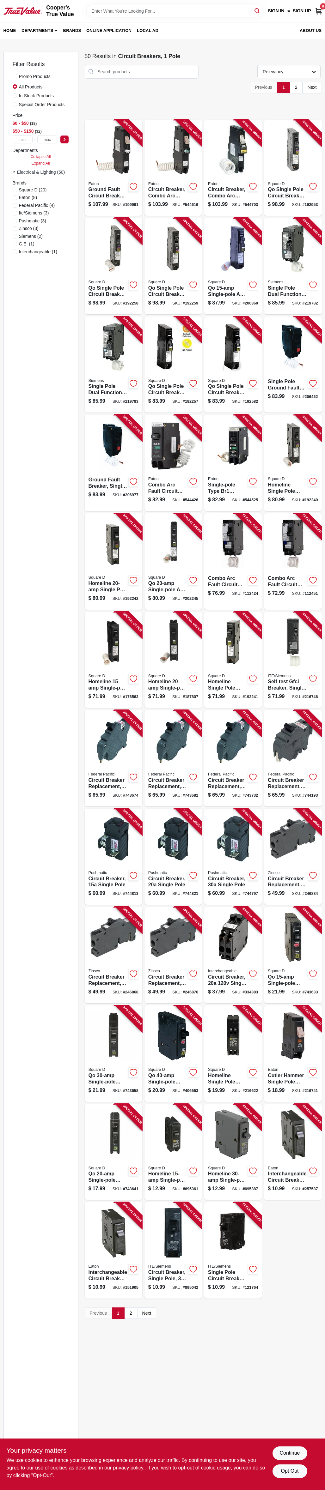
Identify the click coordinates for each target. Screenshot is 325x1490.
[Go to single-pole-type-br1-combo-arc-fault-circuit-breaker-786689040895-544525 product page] (233, 463)
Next (312, 87)
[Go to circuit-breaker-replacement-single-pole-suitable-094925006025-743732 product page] (233, 758)
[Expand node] (15, 172)
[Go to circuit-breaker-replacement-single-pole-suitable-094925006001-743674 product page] (113, 758)
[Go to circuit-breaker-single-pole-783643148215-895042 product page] (173, 1250)
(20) (33, 189)
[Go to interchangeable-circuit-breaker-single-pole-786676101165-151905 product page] (113, 1250)
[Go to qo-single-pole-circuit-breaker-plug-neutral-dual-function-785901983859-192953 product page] (293, 168)
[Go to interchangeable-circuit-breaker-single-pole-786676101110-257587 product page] (293, 1152)
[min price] (23, 139)
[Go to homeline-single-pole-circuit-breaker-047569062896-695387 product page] (233, 1152)
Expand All (41, 163)
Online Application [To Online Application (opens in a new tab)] (109, 30)
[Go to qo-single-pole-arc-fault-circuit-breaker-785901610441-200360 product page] (233, 266)
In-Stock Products (36, 95)
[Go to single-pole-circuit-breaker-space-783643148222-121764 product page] (233, 1250)
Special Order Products (42, 104)
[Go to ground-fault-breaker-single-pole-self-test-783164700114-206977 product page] (113, 463)
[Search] (257, 10)
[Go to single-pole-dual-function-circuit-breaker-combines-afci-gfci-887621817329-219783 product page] (113, 365)
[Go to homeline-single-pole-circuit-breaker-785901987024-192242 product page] (113, 561)
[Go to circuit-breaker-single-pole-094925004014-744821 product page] (173, 857)
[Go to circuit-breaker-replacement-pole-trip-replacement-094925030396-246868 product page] (113, 955)
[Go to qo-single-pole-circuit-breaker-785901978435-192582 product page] (233, 365)
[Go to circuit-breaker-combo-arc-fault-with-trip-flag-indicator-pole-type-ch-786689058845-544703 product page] (233, 168)
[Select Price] (64, 139)
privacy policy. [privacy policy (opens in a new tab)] (128, 1467)
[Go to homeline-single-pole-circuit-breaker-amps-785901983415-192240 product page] (293, 463)
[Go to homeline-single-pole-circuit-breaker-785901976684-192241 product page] (233, 660)
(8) (28, 197)
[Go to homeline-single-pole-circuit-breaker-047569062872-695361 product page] (173, 1152)
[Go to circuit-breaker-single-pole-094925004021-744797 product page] (233, 857)
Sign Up (302, 10)
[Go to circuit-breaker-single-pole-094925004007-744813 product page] (113, 857)
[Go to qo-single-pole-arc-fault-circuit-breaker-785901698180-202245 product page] (173, 561)
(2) (31, 236)
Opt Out (289, 1471)
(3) (34, 212)
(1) (26, 243)
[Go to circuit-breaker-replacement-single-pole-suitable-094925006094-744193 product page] (293, 758)
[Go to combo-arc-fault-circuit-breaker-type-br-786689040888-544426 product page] (173, 463)
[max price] (47, 139)
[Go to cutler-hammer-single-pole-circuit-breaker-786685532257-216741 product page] (293, 1053)
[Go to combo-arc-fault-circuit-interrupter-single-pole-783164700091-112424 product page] (233, 561)
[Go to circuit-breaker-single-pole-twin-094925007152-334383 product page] (233, 955)
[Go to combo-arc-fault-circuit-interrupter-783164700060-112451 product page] (293, 561)
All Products (31, 86)
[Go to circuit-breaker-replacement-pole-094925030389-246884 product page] (293, 857)
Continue (289, 1453)
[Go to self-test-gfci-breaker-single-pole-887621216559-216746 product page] (293, 660)
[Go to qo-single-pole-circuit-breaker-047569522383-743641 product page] (113, 1152)
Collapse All (40, 156)
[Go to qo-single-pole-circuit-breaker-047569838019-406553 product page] (173, 1053)
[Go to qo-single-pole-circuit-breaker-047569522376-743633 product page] (293, 955)
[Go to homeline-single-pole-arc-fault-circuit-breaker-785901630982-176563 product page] (113, 660)
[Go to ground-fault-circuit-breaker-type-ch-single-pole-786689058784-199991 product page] (113, 168)
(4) (37, 205)
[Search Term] (174, 11)
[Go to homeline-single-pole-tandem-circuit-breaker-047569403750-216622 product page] (233, 1053)
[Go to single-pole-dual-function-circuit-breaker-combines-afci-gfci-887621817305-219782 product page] (293, 266)
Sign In (276, 10)
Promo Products (35, 76)
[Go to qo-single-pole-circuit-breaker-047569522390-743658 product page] (113, 1053)
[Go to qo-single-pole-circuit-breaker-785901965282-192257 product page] (173, 365)
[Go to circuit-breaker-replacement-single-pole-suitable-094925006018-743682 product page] (173, 758)
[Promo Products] (15, 76)
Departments (37, 30)
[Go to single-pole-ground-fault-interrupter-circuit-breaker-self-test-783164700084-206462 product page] (293, 365)
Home (9, 30)
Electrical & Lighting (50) (41, 172)
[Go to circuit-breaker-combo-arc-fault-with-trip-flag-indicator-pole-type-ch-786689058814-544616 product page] (173, 168)
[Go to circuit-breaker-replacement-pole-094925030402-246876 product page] (173, 955)
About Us (311, 30)
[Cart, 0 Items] (319, 11)
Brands (72, 30)
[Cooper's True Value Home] (22, 11)
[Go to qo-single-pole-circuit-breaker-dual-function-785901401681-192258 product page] (113, 266)
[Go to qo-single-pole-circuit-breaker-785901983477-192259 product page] (173, 266)
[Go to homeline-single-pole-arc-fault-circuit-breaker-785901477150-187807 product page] (173, 660)
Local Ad (147, 30)
